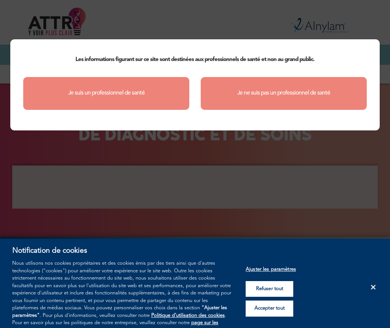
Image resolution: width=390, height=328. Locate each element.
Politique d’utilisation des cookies (188, 320)
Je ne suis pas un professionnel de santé (283, 93)
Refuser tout (269, 293)
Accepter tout (269, 313)
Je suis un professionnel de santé (106, 93)
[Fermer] (373, 292)
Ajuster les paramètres (271, 274)
